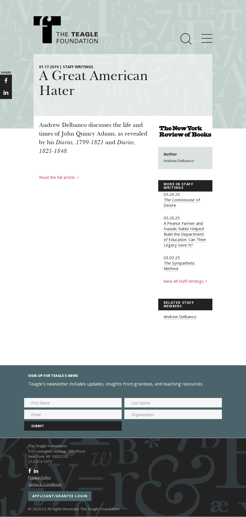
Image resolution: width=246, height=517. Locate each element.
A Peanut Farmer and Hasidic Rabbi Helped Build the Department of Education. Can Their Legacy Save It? (185, 234)
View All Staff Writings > (185, 281)
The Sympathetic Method (179, 265)
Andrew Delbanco (180, 316)
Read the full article (59, 177)
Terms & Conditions (44, 484)
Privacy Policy (39, 477)
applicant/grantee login (60, 496)
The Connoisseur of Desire (182, 202)
